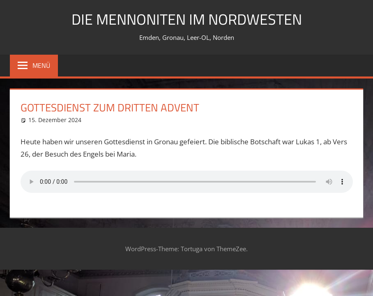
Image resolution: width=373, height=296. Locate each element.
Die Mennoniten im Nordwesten (186, 19)
